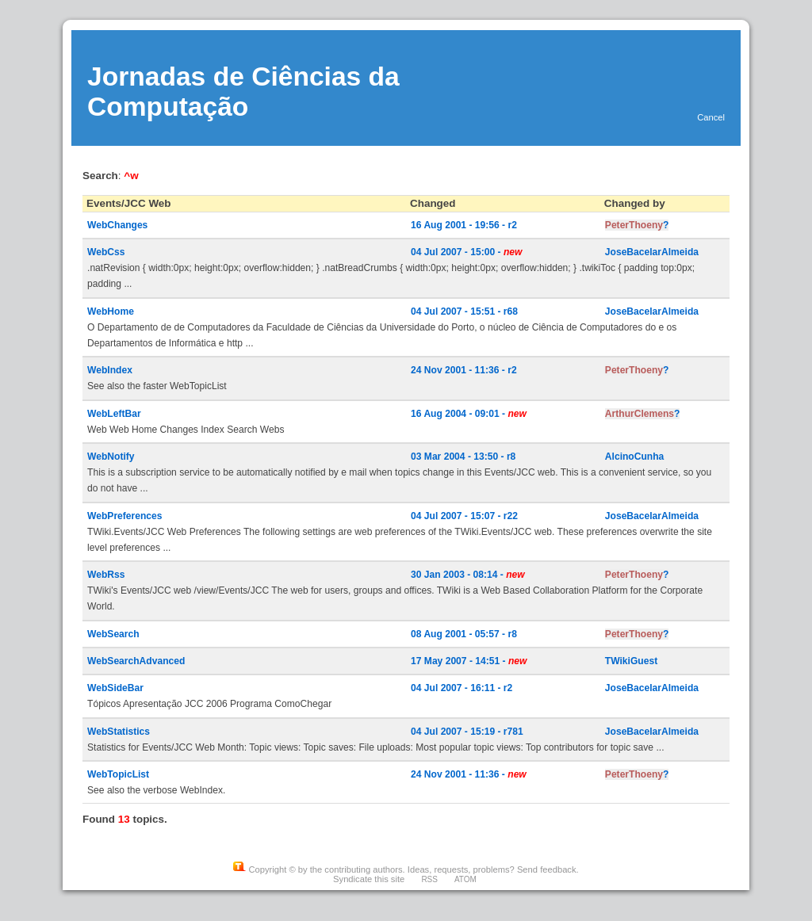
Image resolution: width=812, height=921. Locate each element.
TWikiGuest (631, 661)
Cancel (711, 117)
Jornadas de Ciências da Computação (243, 91)
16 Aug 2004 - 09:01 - (469, 413)
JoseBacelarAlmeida (652, 252)
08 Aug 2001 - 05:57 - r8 (464, 634)
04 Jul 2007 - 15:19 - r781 (467, 731)
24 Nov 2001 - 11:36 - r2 (464, 370)
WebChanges (117, 225)
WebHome (110, 311)
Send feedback (546, 869)
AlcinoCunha (634, 456)
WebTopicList (118, 774)
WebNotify (111, 456)
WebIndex (109, 370)
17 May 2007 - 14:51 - (469, 661)
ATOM (465, 879)
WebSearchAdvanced (136, 661)
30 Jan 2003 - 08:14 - (468, 574)
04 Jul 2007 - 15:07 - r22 (464, 516)
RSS (429, 879)
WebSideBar (115, 688)
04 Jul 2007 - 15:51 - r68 (464, 311)
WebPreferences (124, 516)
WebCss (105, 252)
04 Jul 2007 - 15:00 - (466, 252)
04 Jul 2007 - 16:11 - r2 (461, 688)
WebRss (105, 574)
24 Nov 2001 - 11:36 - (469, 774)
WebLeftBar (114, 413)
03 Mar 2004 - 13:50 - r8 (463, 456)
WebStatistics (118, 731)
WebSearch (113, 634)
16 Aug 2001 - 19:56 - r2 (464, 225)
